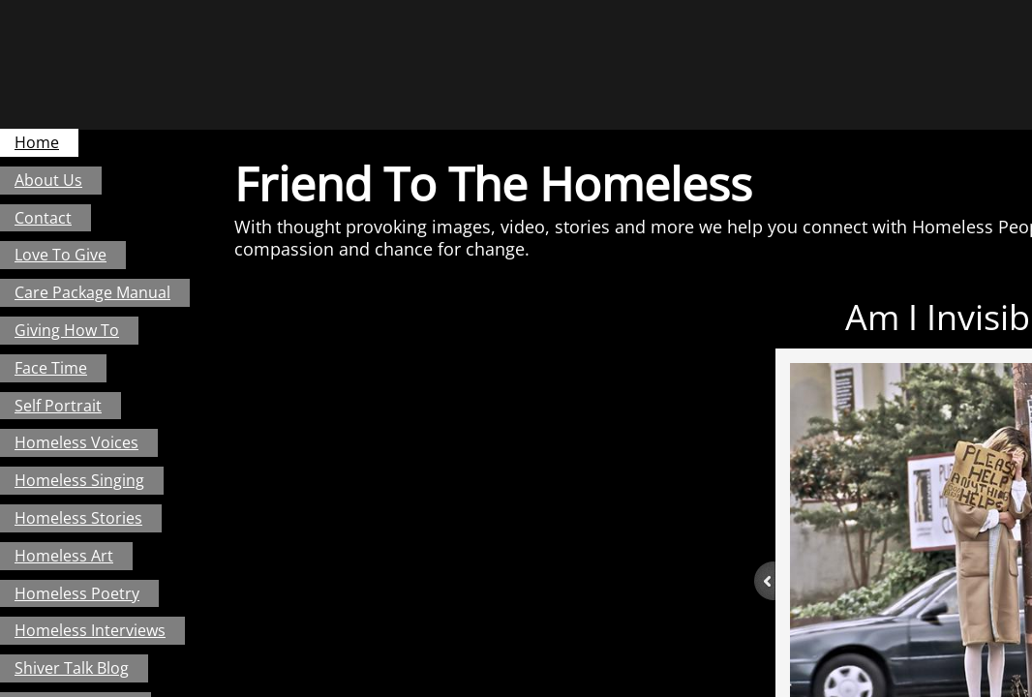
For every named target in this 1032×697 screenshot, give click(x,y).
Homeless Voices (76, 442)
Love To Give (60, 254)
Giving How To (67, 330)
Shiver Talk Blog (72, 668)
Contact (43, 217)
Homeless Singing (79, 480)
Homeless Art (64, 555)
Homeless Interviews (90, 630)
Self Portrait (58, 405)
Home (37, 142)
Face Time (51, 368)
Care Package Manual (92, 292)
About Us (48, 180)
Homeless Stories (78, 518)
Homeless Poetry (77, 593)
